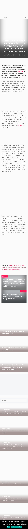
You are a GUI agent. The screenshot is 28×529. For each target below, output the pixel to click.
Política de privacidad (16, 526)
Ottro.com (20, 71)
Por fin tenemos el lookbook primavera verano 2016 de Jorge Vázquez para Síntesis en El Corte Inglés (13, 267)
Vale (8, 526)
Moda (23, 55)
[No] (26, 524)
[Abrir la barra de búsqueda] (25, 17)
